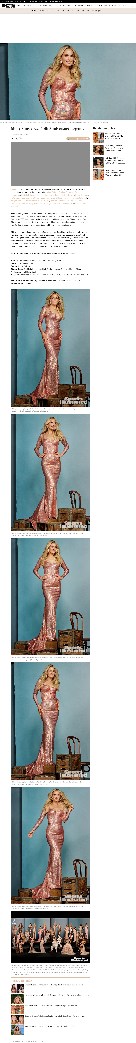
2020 (77, 11)
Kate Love (38, 204)
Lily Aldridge (71, 201)
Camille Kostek (80, 198)
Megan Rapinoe (18, 201)
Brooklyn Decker (51, 204)
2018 (87, 11)
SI (2, 1)
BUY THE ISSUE (116, 6)
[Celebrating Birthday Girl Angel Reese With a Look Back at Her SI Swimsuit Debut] (109, 150)
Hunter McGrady (26, 204)
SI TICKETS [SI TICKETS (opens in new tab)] (14, 1)
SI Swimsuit (15, 134)
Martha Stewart (67, 195)
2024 (57, 11)
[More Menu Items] (127, 6)
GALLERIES (41, 6)
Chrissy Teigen (51, 192)
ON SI (7, 1)
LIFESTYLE (71, 6)
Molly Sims (15, 189)
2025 (52, 11)
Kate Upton (16, 198)
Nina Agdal (44, 201)
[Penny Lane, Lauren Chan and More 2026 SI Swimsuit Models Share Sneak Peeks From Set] (109, 137)
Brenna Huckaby (66, 204)
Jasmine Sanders (57, 201)
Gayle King (45, 198)
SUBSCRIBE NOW (56, 1)
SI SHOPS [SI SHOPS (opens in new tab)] (33, 1)
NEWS (52, 6)
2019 (82, 11)
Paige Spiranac (81, 195)
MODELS (20, 6)
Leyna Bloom (54, 195)
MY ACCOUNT (43, 1)
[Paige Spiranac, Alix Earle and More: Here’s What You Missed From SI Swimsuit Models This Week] (109, 174)
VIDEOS (30, 6)
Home (42, 11)
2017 (92, 11)
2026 (47, 11)
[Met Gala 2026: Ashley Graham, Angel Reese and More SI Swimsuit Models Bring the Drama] (109, 162)
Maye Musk (68, 198)
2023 (62, 11)
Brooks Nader (57, 198)
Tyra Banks (35, 198)
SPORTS (60, 6)
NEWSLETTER (101, 6)
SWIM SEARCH (85, 6)
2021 (72, 11)
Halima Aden (42, 195)
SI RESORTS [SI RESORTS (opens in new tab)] (24, 1)
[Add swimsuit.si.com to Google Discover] (78, 138)
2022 (67, 11)
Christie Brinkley (28, 195)
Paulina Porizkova (66, 192)
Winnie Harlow (32, 201)
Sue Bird (25, 198)
